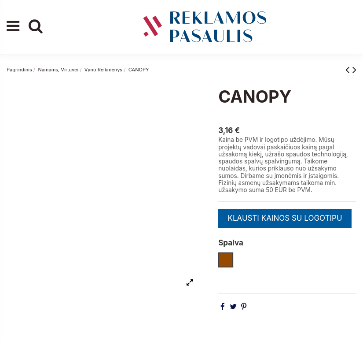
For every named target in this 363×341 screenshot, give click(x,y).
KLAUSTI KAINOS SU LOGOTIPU (284, 218)
